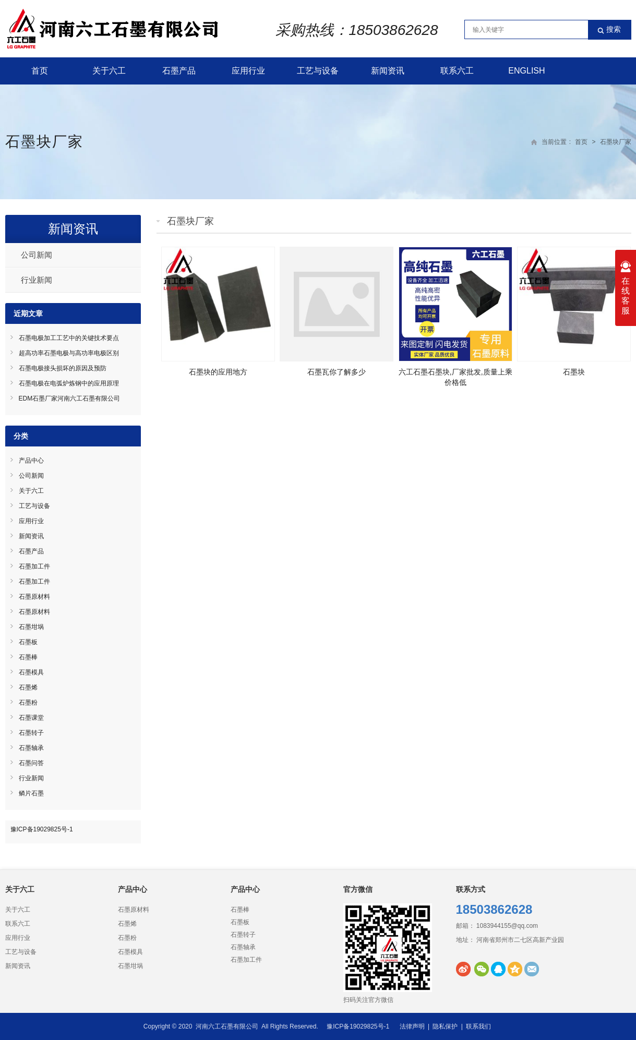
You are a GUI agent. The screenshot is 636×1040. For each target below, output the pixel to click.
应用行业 (248, 70)
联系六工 (457, 70)
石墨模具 (31, 672)
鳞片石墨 (31, 793)
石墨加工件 (34, 566)
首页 (39, 70)
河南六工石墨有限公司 (227, 1026)
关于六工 (109, 70)
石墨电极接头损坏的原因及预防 (62, 368)
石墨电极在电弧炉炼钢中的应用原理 (69, 383)
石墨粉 (28, 702)
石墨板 (28, 642)
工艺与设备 (318, 70)
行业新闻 (36, 279)
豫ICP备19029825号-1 (41, 829)
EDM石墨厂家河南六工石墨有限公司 (70, 398)
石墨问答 (31, 763)
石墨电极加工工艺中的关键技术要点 (69, 338)
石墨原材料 (34, 596)
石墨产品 (179, 70)
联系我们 (478, 1026)
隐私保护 (445, 1026)
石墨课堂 (31, 717)
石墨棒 (28, 657)
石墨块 (574, 372)
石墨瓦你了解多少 (336, 372)
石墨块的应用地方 (218, 372)
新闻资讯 (387, 70)
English (526, 70)
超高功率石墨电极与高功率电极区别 (69, 353)
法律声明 (412, 1026)
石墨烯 (28, 687)
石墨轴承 (31, 748)
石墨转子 (31, 732)
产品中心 (31, 460)
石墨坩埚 (31, 627)
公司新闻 (36, 254)
